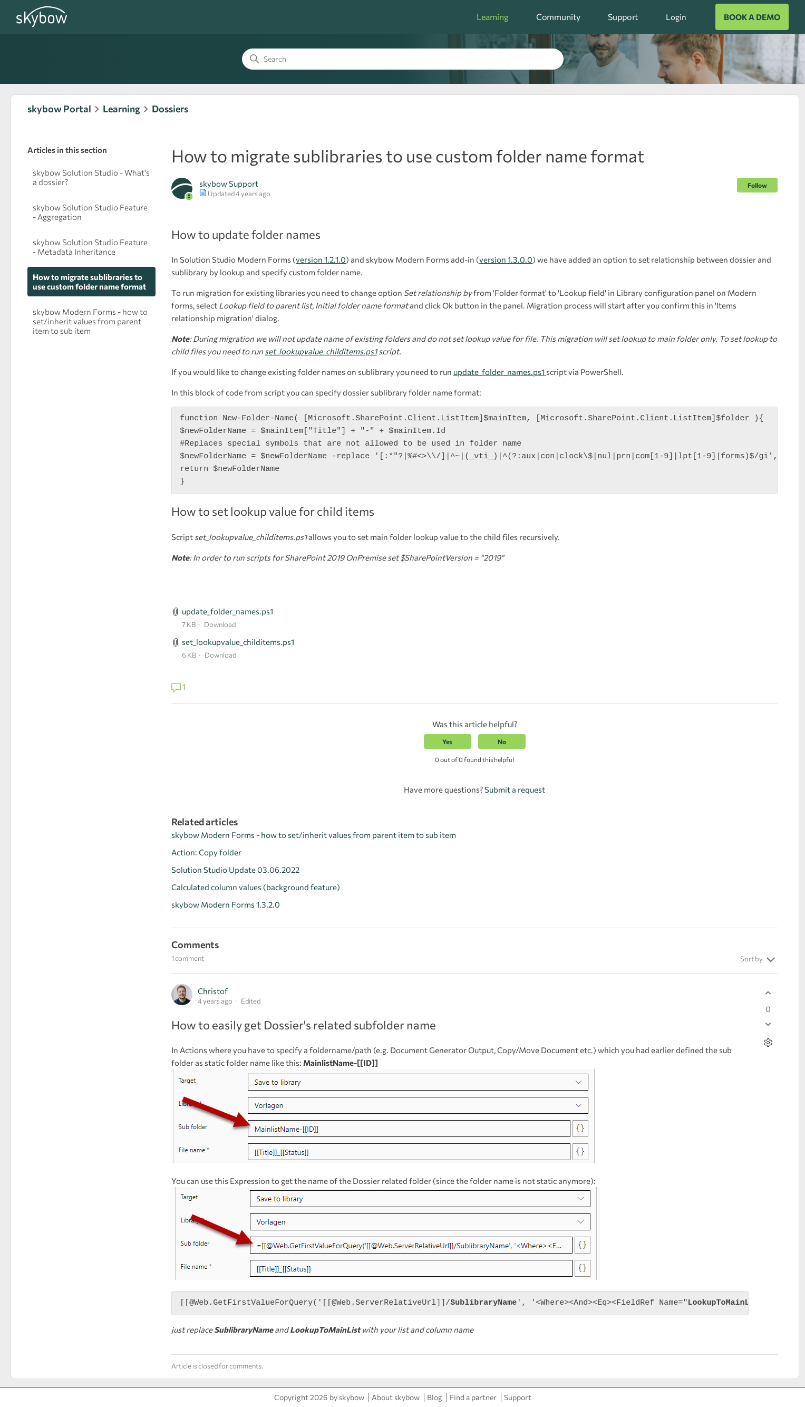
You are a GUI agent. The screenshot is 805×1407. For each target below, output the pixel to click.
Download (220, 624)
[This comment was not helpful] (768, 1024)
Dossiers (170, 108)
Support (623, 17)
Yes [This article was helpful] (447, 741)
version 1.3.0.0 (505, 259)
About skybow (396, 1397)
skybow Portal (59, 108)
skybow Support (228, 183)
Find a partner (473, 1397)
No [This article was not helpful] (502, 741)
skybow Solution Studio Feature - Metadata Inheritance (90, 246)
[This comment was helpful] (768, 993)
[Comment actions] (768, 1043)
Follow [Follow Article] (757, 185)
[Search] (403, 59)
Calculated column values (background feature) (255, 887)
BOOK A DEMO (752, 17)
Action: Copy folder (206, 852)
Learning (493, 17)
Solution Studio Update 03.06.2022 (235, 869)
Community (558, 17)
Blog (434, 1397)
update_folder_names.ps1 (499, 372)
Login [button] (676, 17)
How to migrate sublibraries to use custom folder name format (89, 281)
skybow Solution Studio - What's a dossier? (91, 177)
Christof (213, 991)
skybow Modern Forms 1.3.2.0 (225, 904)
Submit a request (514, 789)
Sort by (759, 960)
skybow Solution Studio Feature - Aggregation (90, 212)
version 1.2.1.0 (321, 259)
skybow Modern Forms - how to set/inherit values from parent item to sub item (90, 321)
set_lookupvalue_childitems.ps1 (321, 351)
